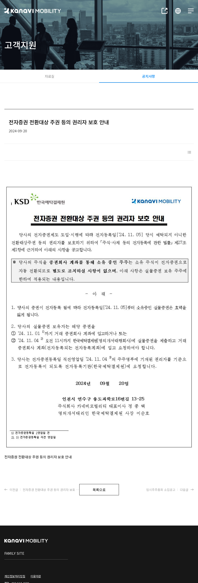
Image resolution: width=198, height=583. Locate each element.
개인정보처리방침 (14, 546)
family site (14, 523)
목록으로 (99, 460)
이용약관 (35, 546)
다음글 (170, 460)
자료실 (49, 76)
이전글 (42, 460)
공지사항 (148, 76)
